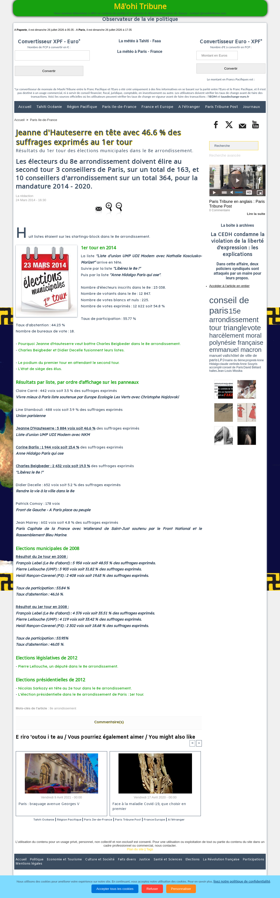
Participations (227, 866)
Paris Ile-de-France (119, 107)
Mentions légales (252, 866)
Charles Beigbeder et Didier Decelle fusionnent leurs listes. (71, 350)
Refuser (152, 889)
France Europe (175, 820)
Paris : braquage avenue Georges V (47, 804)
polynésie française (249, 304)
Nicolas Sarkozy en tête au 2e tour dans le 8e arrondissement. (75, 688)
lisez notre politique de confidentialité (242, 881)
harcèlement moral (222, 304)
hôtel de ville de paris (256, 308)
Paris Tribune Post (222, 107)
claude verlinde (243, 310)
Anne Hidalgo (233, 310)
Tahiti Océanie (49, 107)
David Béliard (224, 312)
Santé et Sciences (150, 866)
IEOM (213, 96)
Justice (130, 866)
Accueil (25, 107)
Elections (172, 866)
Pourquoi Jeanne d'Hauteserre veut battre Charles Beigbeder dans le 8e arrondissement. (99, 343)
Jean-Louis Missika (240, 312)
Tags (149, 856)
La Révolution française (198, 866)
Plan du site (135, 856)
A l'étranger (189, 107)
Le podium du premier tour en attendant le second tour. (68, 362)
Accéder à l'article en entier (225, 284)
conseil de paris (224, 295)
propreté (226, 310)
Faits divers (115, 866)
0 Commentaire (218, 208)
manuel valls (241, 308)
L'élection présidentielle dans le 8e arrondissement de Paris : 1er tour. (81, 694)
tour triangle (243, 300)
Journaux (251, 107)
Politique (34, 866)
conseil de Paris (214, 312)
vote (257, 300)
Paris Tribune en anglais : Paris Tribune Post (234, 203)
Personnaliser (181, 889)
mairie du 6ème (218, 310)
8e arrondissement (63, 708)
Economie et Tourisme (59, 866)
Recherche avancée (223, 155)
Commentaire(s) (109, 721)
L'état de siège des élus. (40, 368)
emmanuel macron (222, 307)
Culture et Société (91, 866)
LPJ (210, 310)
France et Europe (157, 107)
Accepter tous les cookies (114, 889)
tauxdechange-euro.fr (235, 96)
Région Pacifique (82, 107)
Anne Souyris (253, 310)
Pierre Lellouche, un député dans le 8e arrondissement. (68, 666)
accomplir (261, 310)
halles (231, 312)
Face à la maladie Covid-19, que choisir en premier (154, 804)
